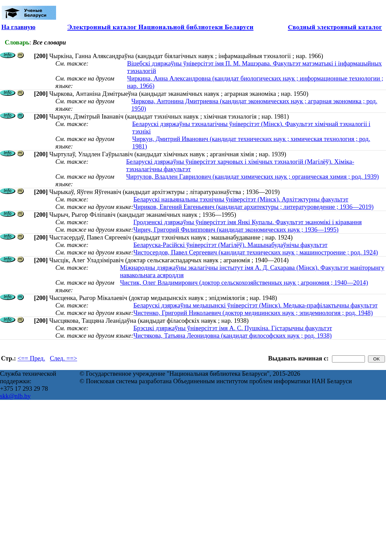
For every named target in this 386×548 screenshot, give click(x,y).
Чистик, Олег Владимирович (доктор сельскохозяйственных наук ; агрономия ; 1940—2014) (244, 282)
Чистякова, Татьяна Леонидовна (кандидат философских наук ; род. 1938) (232, 335)
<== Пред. (31, 358)
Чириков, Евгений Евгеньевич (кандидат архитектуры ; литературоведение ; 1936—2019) (253, 206)
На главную (18, 27)
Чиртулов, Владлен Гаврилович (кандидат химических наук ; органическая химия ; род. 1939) (252, 176)
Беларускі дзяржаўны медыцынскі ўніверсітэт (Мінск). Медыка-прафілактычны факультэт (255, 305)
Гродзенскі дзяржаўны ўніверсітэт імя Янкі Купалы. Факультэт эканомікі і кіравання (247, 222)
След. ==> (63, 358)
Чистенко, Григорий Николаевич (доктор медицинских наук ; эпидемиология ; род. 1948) (253, 312)
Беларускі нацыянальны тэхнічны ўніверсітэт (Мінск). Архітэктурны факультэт (240, 199)
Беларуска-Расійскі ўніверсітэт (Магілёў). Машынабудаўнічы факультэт (230, 244)
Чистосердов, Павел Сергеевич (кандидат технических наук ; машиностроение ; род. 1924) (255, 252)
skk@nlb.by (15, 396)
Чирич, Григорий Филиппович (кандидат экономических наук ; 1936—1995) (235, 229)
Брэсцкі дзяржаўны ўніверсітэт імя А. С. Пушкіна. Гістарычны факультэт (232, 328)
